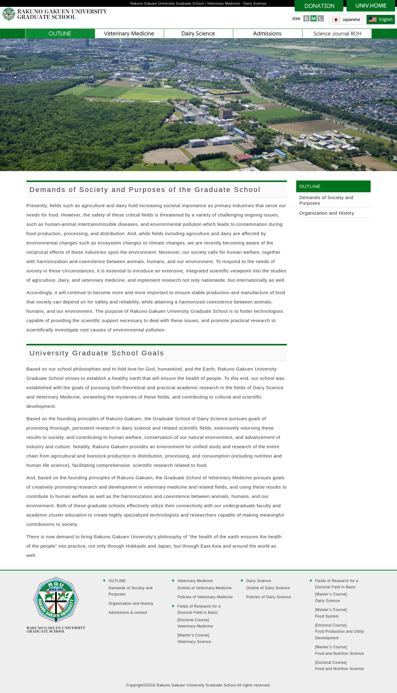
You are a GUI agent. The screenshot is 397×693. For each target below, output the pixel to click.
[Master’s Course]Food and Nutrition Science (339, 650)
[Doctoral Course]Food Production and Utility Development (339, 631)
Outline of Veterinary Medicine (204, 588)
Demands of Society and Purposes (326, 200)
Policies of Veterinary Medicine (205, 597)
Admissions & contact (128, 612)
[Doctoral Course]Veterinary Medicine (195, 623)
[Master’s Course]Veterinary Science (194, 638)
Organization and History (326, 213)
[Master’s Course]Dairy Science (331, 597)
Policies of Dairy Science (268, 597)
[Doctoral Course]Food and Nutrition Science (339, 665)
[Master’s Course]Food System (331, 613)
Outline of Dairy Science (268, 588)
